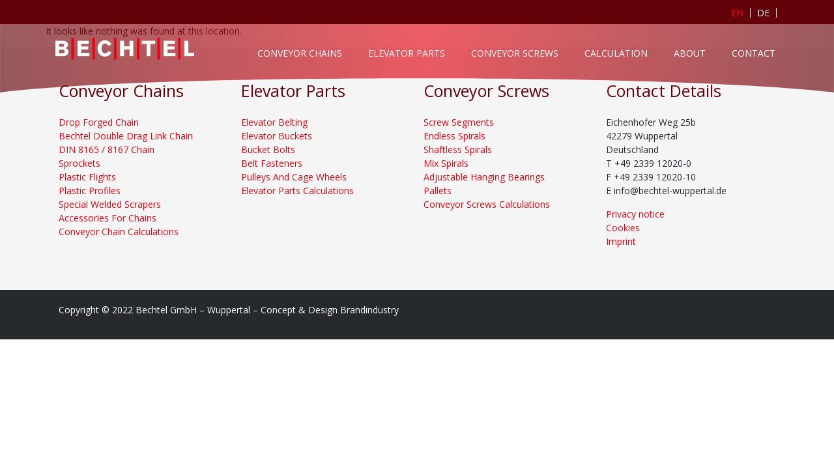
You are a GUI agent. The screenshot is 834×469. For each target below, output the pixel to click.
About (690, 53)
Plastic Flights (87, 177)
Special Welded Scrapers (110, 204)
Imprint (621, 241)
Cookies (623, 227)
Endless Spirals (454, 136)
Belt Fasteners (271, 163)
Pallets (438, 190)
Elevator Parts (406, 53)
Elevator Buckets (276, 136)
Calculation (616, 53)
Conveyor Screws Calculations (487, 204)
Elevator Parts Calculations (297, 190)
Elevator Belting (274, 122)
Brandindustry (369, 310)
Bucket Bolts (268, 149)
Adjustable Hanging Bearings (484, 177)
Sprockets (79, 163)
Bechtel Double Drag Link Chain (126, 136)
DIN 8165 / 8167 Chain (106, 149)
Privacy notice (635, 214)
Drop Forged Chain (99, 122)
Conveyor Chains (299, 53)
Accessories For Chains (107, 218)
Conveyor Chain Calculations (119, 231)
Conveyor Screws (514, 53)
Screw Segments (459, 122)
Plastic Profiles (90, 190)
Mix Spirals (446, 163)
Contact (753, 53)
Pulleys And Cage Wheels (294, 177)
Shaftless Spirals (458, 149)
